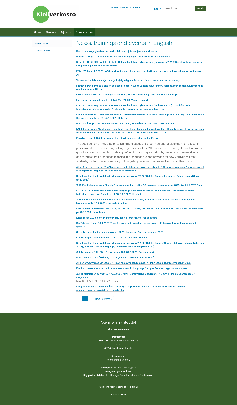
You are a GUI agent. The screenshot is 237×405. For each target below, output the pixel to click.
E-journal (66, 32)
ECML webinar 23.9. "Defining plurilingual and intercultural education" (115, 257)
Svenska (135, 7)
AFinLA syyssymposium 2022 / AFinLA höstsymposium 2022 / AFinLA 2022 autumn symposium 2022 (133, 262)
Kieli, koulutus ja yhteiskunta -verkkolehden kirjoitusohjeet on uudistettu (116, 51)
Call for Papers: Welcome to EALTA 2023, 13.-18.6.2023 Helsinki (112, 237)
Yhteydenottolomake (118, 329)
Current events (43, 50)
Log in (157, 8)
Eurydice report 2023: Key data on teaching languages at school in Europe (117, 138)
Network (51, 32)
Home (37, 32)
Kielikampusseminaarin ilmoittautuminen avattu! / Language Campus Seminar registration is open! (131, 268)
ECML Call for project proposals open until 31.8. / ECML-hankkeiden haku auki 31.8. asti (125, 123)
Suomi (114, 7)
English (124, 7)
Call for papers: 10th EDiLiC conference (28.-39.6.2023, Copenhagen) (115, 252)
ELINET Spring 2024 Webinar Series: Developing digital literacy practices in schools (123, 56)
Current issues (84, 32)
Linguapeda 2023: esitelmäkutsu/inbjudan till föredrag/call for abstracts (116, 217)
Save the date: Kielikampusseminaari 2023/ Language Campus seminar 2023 (119, 232)
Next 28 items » (103, 298)
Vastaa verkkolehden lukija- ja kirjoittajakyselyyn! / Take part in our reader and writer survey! (128, 80)
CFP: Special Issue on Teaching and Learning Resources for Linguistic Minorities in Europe (127, 94)
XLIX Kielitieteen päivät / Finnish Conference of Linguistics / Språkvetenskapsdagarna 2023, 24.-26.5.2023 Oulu (139, 185)
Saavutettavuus (119, 394)
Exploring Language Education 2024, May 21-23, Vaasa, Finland (112, 100)
